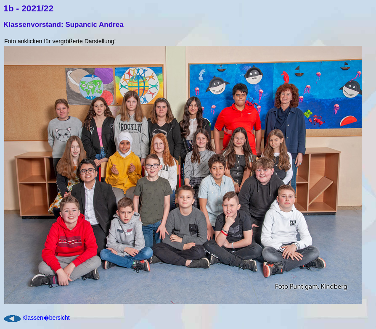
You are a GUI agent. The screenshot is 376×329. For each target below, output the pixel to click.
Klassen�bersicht (46, 317)
